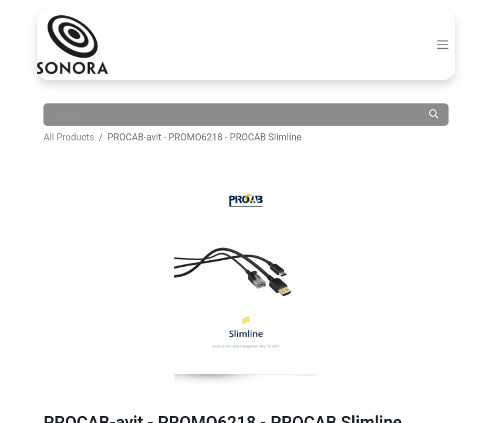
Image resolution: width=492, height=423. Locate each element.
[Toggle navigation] (442, 45)
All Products (68, 137)
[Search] (434, 114)
